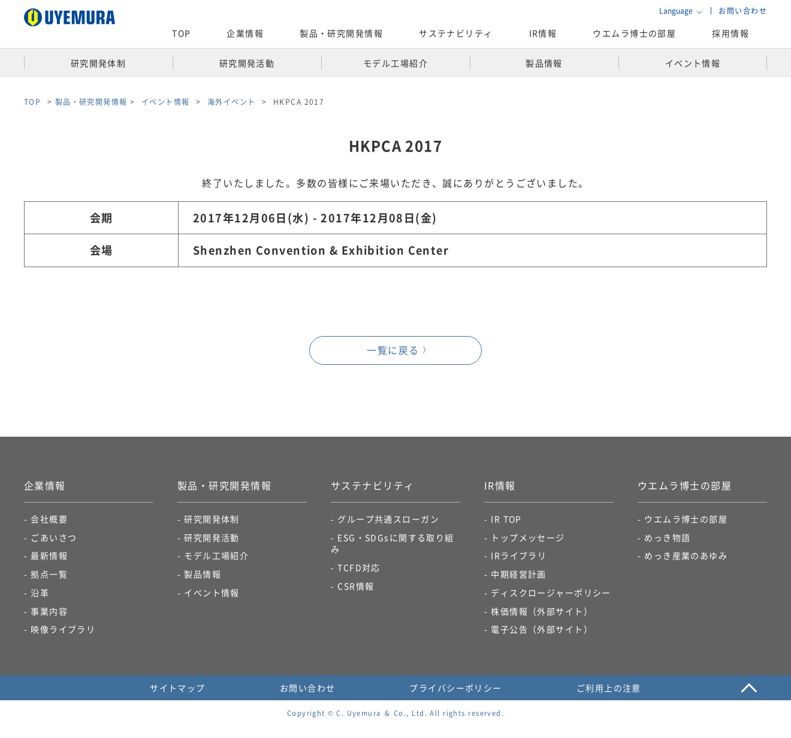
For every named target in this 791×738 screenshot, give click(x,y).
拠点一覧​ (49, 574)
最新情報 (49, 555)
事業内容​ (49, 611)
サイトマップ (178, 688)
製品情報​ (202, 574)
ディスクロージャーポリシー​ (551, 592)
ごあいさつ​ (54, 537)
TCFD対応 (359, 567)
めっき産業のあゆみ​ (685, 555)
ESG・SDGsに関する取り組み (392, 543)
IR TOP (506, 519)
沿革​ (40, 592)
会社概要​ (49, 519)
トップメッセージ (528, 537)
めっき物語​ (667, 537)
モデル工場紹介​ (216, 555)
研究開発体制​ (212, 519)
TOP (181, 33)
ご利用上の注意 (608, 688)
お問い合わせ (742, 10)
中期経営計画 (519, 574)
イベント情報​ (212, 592)
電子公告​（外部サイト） (542, 629)
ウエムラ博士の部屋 (634, 33)
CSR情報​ (355, 586)
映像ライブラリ (63, 629)
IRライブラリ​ (519, 555)
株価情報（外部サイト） (542, 611)
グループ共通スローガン (388, 519)
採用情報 (730, 33)
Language (676, 10)
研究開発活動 (212, 537)
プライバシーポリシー (455, 688)
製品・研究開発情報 (91, 101)
